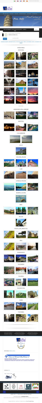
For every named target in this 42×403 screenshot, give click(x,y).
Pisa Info (16, 13)
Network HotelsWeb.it (20, 333)
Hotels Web (25, 394)
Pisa (14, 394)
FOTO (5, 15)
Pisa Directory (6, 13)
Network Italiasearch (32, 333)
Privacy (32, 401)
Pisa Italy (29, 401)
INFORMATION (34, 13)
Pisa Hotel (12, 13)
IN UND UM (18, 41)
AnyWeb (12, 394)
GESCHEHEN (29, 13)
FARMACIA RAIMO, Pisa (13, 34)
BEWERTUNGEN (12, 41)
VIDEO (8, 15)
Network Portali (8, 333)
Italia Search (29, 394)
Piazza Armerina (20, 394)
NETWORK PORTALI (25, 396)
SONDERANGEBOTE (22, 13)
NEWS (33, 41)
